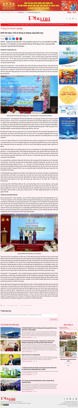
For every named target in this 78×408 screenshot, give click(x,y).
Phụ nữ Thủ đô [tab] (63, 327)
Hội (29, 24)
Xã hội (19, 24)
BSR (4, 305)
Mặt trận (15, 24)
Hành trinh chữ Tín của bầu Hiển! (31, 354)
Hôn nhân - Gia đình (24, 24)
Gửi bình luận (54, 319)
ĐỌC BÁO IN (68, 325)
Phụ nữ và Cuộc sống (50, 24)
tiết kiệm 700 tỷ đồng (12, 305)
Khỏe (36, 24)
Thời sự (11, 24)
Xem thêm (68, 367)
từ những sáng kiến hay (26, 305)
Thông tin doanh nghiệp (11, 28)
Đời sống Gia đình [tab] (65, 328)
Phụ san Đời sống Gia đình (60, 24)
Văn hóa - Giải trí (43, 24)
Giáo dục (32, 24)
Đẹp (38, 24)
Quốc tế (66, 24)
